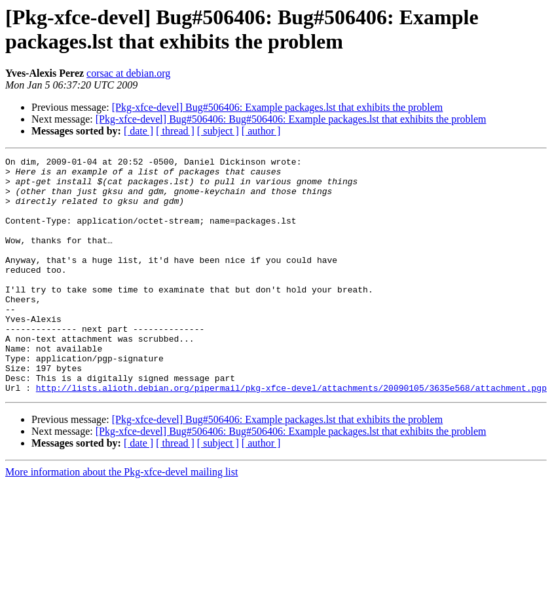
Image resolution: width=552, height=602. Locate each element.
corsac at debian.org (128, 73)
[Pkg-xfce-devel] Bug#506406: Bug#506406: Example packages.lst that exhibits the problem (291, 119)
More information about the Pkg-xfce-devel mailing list (121, 519)
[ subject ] (218, 130)
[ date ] (138, 130)
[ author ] (261, 130)
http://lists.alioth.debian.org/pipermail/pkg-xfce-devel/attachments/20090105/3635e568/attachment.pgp (291, 435)
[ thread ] (175, 130)
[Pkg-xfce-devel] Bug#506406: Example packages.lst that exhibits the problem (277, 107)
